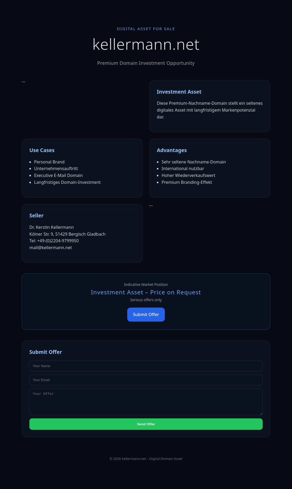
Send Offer (146, 428)
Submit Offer (146, 314)
